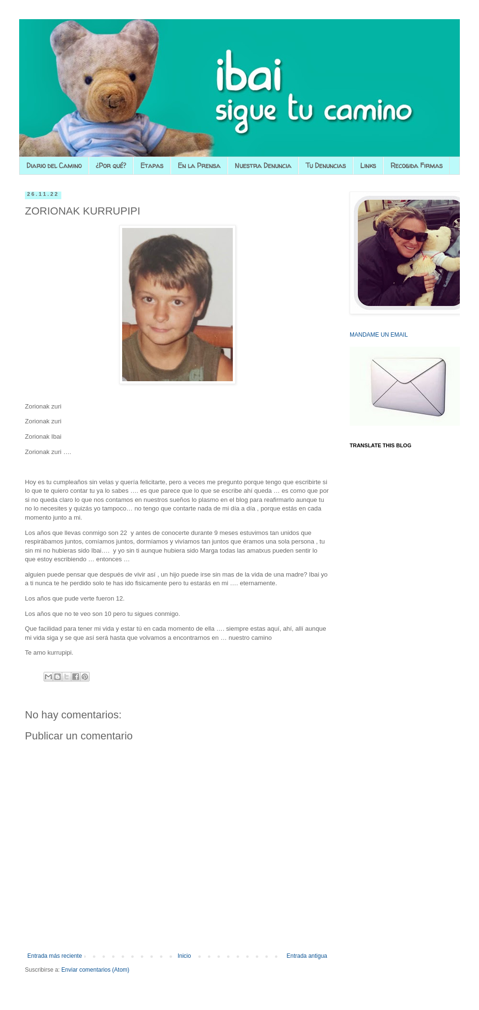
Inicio (184, 956)
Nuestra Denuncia (263, 165)
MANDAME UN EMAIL (379, 334)
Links (368, 165)
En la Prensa (199, 165)
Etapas (151, 165)
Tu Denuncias (326, 165)
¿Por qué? (111, 165)
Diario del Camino (53, 165)
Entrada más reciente (54, 956)
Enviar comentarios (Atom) (95, 969)
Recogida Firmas (416, 165)
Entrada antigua (306, 956)
